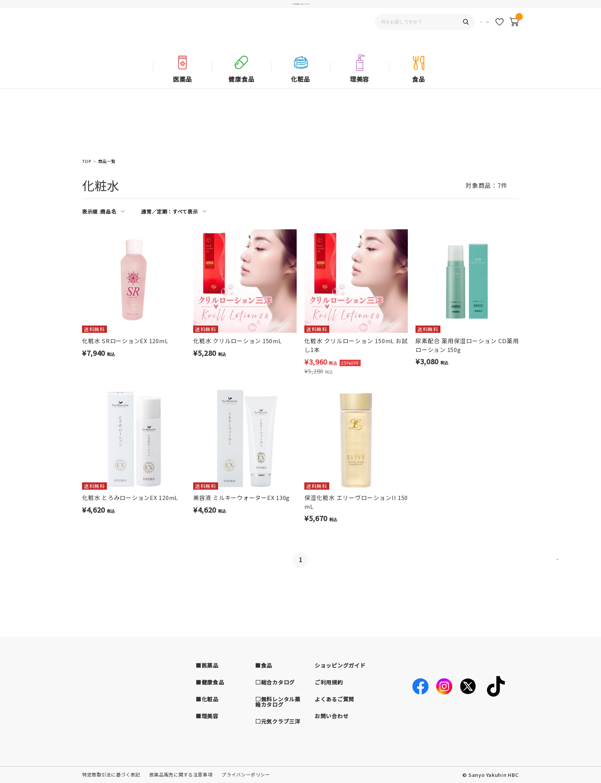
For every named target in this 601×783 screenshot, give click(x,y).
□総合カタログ (275, 682)
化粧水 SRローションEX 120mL (125, 341)
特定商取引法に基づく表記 (111, 774)
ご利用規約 (329, 682)
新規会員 (477, 36)
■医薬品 (207, 665)
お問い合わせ (331, 716)
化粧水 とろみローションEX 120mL (130, 497)
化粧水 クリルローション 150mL (237, 341)
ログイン (450, 36)
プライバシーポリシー (246, 774)
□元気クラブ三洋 (277, 721)
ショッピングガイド (340, 665)
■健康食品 (210, 682)
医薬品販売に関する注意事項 (180, 774)
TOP (86, 161)
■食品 (263, 665)
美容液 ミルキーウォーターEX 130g (241, 497)
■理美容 (207, 716)
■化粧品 (207, 699)
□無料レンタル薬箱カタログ (277, 701)
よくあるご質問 (334, 699)
